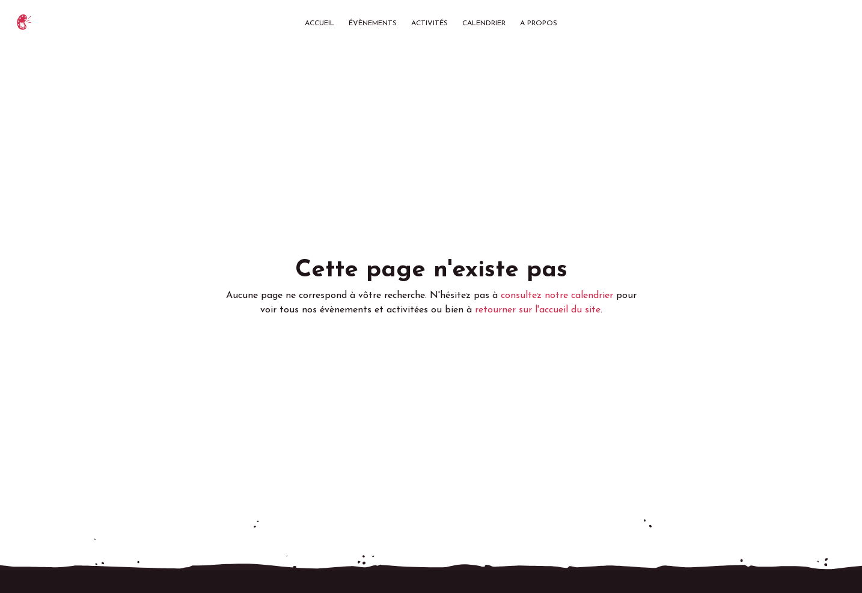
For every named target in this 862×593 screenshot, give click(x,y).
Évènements (373, 23)
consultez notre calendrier (557, 295)
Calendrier (484, 23)
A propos (538, 23)
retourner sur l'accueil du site (538, 310)
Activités (429, 23)
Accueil (319, 23)
